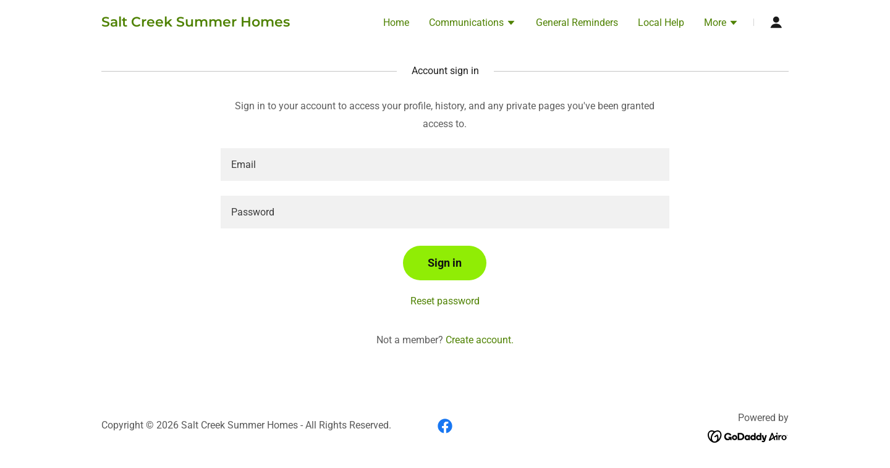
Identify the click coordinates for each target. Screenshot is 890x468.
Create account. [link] (480, 340)
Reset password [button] (445, 301)
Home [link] (396, 22)
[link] (195, 23)
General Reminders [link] (577, 22)
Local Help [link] (661, 22)
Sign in (445, 262)
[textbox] (445, 164)
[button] (472, 24)
